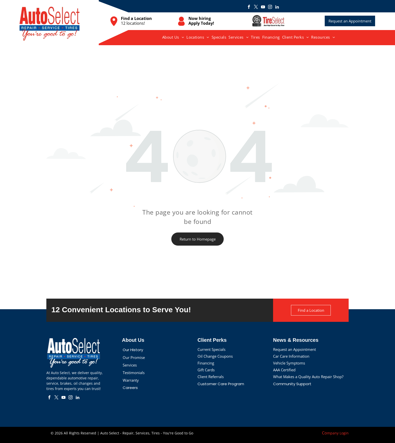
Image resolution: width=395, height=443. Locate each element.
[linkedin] (277, 7)
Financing (206, 363)
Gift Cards (206, 369)
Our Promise (134, 357)
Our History (133, 349)
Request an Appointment (294, 349)
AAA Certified (284, 369)
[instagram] (270, 7)
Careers (130, 387)
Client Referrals (211, 376)
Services (130, 365)
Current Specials (211, 349)
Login (344, 433)
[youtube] (263, 7)
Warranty (131, 380)
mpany (333, 433)
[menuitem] (173, 37)
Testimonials (134, 372)
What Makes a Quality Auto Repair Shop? (308, 376)
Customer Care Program (221, 383)
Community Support (292, 383)
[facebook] (249, 7)
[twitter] (256, 7)
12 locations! (133, 23)
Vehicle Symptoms (289, 363)
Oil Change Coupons (215, 356)
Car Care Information (291, 356)
